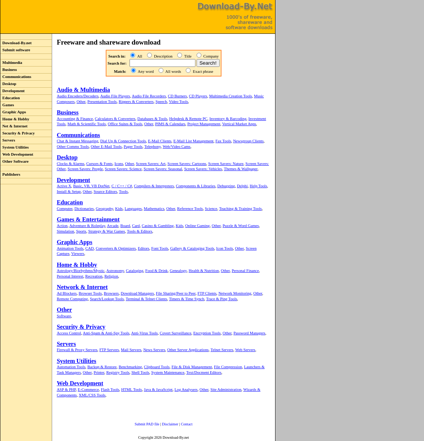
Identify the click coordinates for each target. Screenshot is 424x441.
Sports (81, 231)
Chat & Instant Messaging (77, 141)
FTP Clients (206, 293)
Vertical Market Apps (239, 124)
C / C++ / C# (121, 186)
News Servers (154, 350)
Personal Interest (70, 276)
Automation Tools (71, 367)
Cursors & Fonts (99, 164)
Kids (118, 209)
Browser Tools (90, 293)
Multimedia (11, 63)
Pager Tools (133, 147)
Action (62, 226)
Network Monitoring (235, 293)
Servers (7, 140)
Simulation (65, 231)
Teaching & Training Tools (240, 209)
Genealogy (178, 271)
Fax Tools (223, 141)
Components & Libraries (195, 186)
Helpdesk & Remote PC (188, 119)
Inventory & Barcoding (228, 119)
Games (7, 105)
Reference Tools (190, 209)
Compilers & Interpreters (154, 186)
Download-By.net (16, 43)
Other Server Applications (187, 350)
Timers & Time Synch (186, 299)
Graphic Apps (13, 112)
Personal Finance (245, 271)
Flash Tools (110, 390)
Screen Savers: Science (123, 169)
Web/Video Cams (177, 147)
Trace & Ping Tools (221, 299)
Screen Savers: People (85, 169)
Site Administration (225, 390)
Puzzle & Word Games (241, 226)
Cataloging (134, 271)
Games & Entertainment (88, 219)
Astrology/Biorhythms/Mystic (80, 271)
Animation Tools (70, 248)
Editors (143, 248)
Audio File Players (115, 96)
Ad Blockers (67, 293)
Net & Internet (14, 126)
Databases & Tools (152, 119)
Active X (64, 186)
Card (136, 226)
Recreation (93, 276)
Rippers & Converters (136, 102)
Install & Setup (69, 191)
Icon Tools (224, 248)
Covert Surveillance (175, 333)
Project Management (203, 124)
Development (12, 91)
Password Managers (249, 333)
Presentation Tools (102, 102)
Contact (186, 424)
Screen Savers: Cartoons (187, 164)
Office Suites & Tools (125, 124)
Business (8, 70)
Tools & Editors (139, 231)
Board (125, 226)
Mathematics (154, 209)
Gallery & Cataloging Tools (192, 248)
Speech (161, 102)
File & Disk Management (192, 367)
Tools (123, 191)
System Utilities (14, 147)
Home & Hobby (14, 119)
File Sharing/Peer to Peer (175, 293)
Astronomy (115, 271)
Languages (133, 209)
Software (64, 316)
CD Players (198, 96)
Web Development (16, 154)
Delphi (242, 186)
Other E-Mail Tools (106, 147)
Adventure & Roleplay (87, 226)
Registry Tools (117, 372)
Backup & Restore (102, 367)
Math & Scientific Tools (86, 124)
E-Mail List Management (193, 141)
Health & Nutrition (204, 271)
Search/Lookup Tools (107, 299)
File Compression (228, 367)
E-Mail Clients (159, 141)
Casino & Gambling (158, 226)
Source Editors (105, 191)
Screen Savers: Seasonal (163, 169)
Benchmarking (130, 367)
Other (81, 102)
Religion (111, 276)
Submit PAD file (147, 424)
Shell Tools (140, 372)
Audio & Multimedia (83, 90)
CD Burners (177, 96)
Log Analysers (186, 390)
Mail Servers (131, 350)
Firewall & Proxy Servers (77, 350)
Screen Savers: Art (150, 164)
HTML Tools (131, 390)
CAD (89, 248)
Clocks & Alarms (70, 164)
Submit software (15, 50)
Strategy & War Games (106, 231)
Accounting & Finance (75, 119)
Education (10, 98)
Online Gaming (197, 226)
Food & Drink (156, 271)
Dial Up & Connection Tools (123, 141)
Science (211, 209)
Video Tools (178, 102)
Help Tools (258, 186)
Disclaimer (170, 424)
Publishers (10, 174)
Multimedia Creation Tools (230, 96)
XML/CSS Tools (92, 395)
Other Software (14, 161)
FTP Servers (109, 350)
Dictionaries (84, 209)
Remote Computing (72, 299)
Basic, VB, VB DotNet (91, 186)
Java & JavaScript (158, 390)
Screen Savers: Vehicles (203, 169)
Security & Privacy (17, 133)
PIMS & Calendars (170, 124)
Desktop (8, 84)
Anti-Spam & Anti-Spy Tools (106, 333)
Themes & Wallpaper (240, 169)
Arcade (112, 226)
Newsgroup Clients (248, 141)
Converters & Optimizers (116, 248)
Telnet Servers (222, 350)
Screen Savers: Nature (225, 164)
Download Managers (137, 293)
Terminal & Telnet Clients (146, 299)
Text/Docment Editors (203, 372)
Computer (64, 209)
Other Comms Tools (73, 147)
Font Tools (159, 248)
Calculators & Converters (115, 119)
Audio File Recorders (149, 96)
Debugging (226, 186)
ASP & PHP (66, 390)
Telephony (152, 147)
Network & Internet (82, 287)
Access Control (69, 333)
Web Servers (245, 350)
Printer (99, 372)
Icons (119, 164)
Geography (104, 209)
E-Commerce (88, 390)
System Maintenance (167, 372)
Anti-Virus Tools (144, 333)
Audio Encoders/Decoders (77, 96)
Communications (15, 77)
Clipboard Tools (157, 367)
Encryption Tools (206, 333)
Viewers (77, 254)
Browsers (111, 293)
